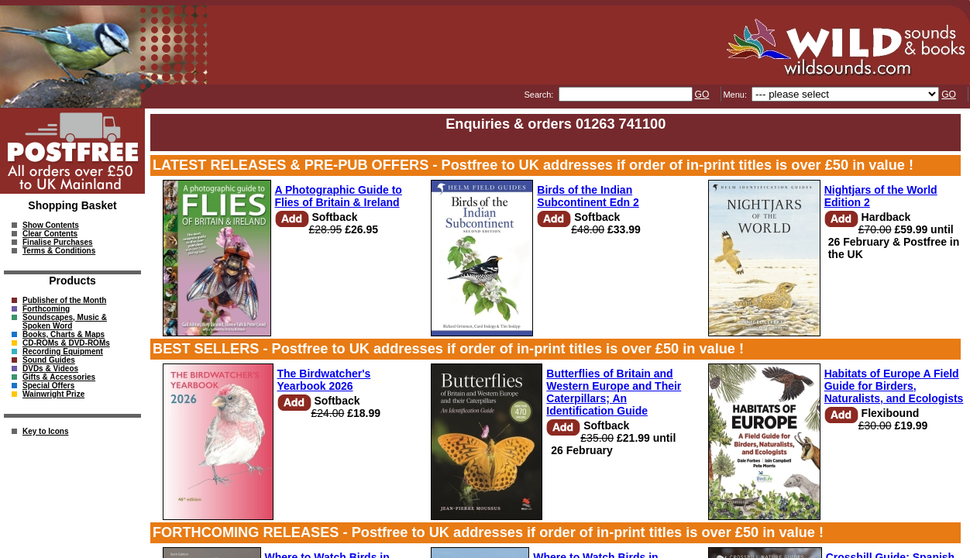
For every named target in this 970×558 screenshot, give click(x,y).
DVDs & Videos (50, 368)
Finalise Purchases (57, 242)
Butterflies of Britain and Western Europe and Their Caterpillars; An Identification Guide (613, 392)
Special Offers (48, 385)
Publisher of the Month (64, 300)
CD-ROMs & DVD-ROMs (66, 343)
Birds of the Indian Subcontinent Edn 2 (587, 196)
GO (702, 94)
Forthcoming (46, 309)
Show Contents (50, 225)
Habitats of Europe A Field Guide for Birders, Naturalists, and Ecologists (894, 386)
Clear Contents (49, 233)
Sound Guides (48, 360)
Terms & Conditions (58, 250)
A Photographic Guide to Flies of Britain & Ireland (338, 196)
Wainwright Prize (53, 394)
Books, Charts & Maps (63, 334)
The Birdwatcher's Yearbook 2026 (324, 379)
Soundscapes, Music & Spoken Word (64, 321)
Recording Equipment (62, 351)
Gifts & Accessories (58, 377)
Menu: (736, 94)
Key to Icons (45, 431)
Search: (540, 94)
